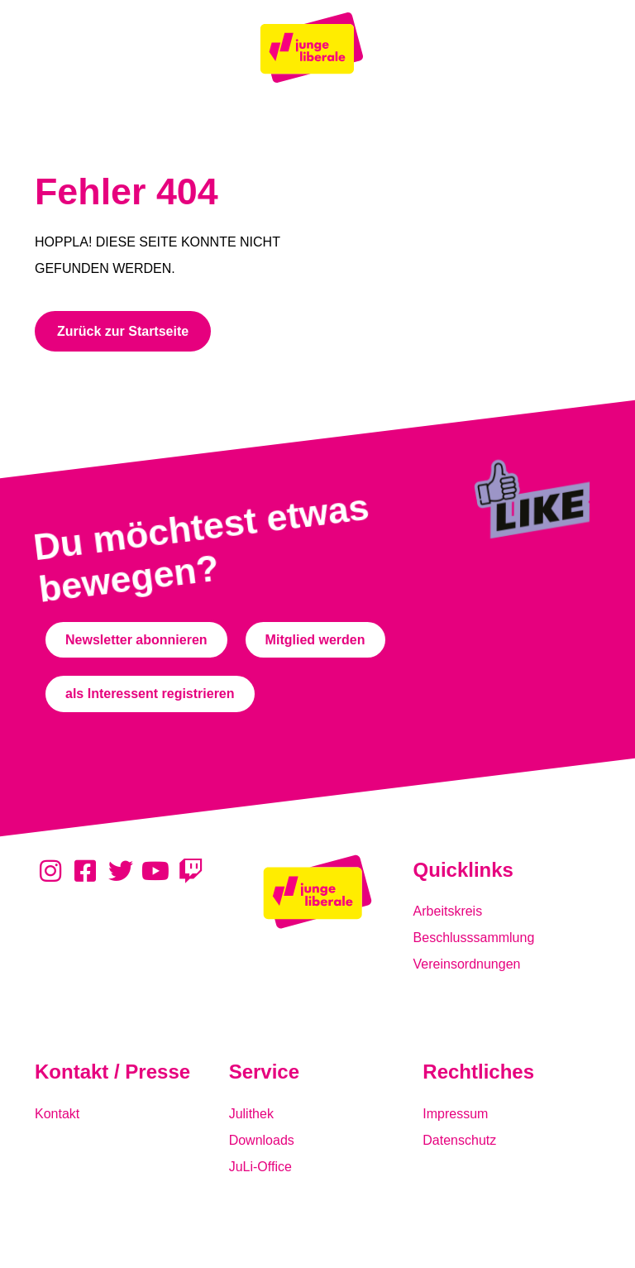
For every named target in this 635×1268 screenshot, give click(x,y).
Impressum (455, 1114)
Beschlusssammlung (474, 938)
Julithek (251, 1114)
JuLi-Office (260, 1167)
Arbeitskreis (448, 911)
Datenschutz (459, 1140)
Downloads (261, 1140)
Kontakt (57, 1114)
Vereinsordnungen (467, 964)
